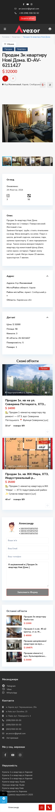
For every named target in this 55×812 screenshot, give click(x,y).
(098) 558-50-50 (13, 720)
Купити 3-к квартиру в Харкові (17, 778)
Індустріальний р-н (16, 392)
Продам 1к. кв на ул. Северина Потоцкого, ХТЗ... (25, 402)
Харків (25, 84)
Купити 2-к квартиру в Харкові (17, 775)
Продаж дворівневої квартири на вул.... (35, 642)
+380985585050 (28, 533)
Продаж (8, 49)
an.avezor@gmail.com (29, 8)
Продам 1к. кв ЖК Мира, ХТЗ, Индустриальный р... (27, 476)
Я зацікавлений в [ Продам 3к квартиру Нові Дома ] (27, 574)
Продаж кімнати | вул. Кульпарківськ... (35, 655)
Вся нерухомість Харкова (14, 791)
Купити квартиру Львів (13, 781)
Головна (5, 37)
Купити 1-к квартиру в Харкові (17, 772)
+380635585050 (28, 531)
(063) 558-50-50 (13, 729)
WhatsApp (11, 692)
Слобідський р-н (37, 84)
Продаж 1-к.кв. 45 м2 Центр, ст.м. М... (35, 630)
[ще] (45, 420)
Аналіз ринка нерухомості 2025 (17, 794)
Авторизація (12, 738)
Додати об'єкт (27, 18)
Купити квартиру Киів (13, 788)
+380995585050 (28, 528)
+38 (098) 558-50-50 (29, 13)
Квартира (16, 37)
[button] (50, 93)
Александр (26, 523)
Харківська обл (24, 300)
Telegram (11, 686)
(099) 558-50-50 (13, 724)
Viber (9, 689)
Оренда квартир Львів (13, 785)
